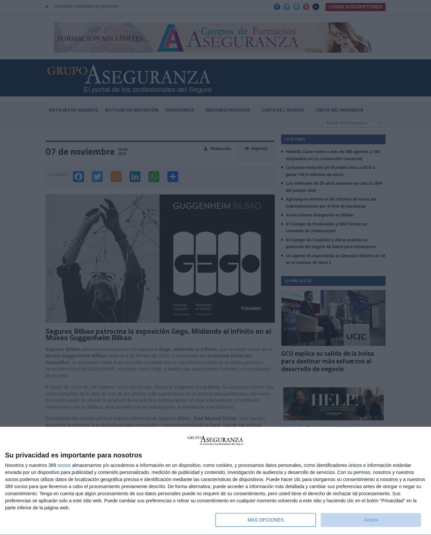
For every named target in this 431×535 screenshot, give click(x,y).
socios (64, 465)
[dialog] (215, 481)
